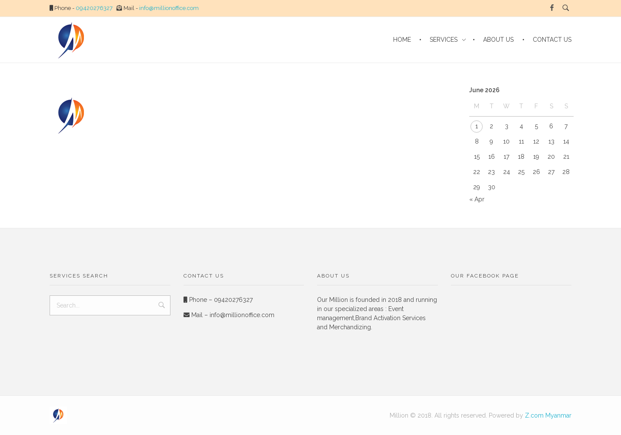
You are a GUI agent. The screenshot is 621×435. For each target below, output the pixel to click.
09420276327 (94, 8)
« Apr (476, 199)
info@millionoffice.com (169, 8)
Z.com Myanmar (548, 415)
